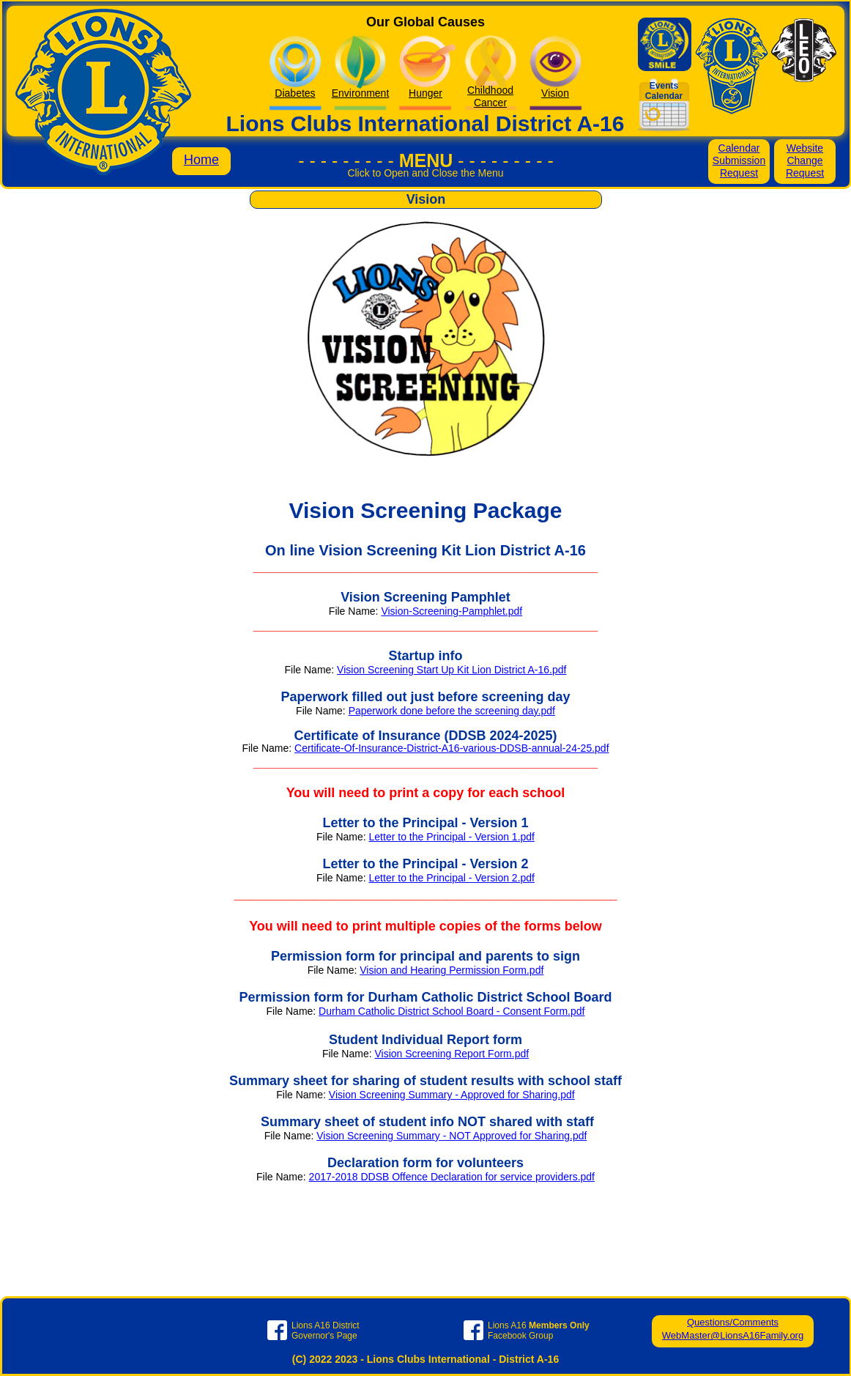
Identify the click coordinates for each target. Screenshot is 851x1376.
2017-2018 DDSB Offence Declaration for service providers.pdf (452, 1177)
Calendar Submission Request (739, 160)
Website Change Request (805, 160)
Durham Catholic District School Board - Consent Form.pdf (451, 1011)
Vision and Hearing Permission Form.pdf (451, 970)
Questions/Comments (732, 1322)
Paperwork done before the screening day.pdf (452, 711)
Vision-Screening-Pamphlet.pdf (451, 611)
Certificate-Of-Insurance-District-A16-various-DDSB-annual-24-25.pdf (451, 748)
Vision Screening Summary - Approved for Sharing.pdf (452, 1095)
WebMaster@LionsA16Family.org (732, 1335)
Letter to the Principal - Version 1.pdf (452, 837)
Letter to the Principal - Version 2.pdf (452, 878)
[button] (425, 180)
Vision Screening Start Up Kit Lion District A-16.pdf (451, 670)
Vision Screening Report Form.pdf (451, 1053)
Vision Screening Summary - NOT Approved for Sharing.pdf (451, 1136)
